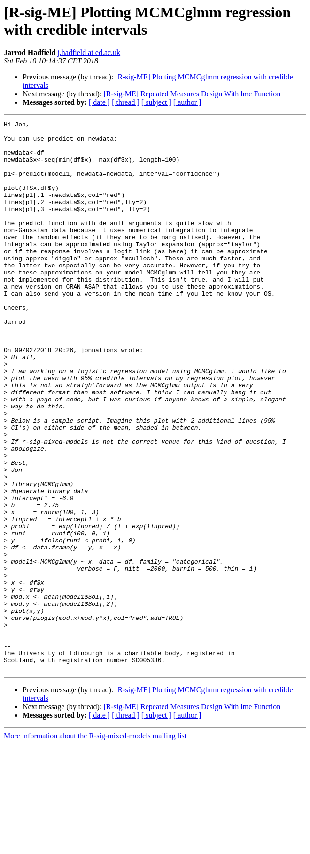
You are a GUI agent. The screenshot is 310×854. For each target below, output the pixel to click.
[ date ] (99, 102)
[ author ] (187, 102)
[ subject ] (156, 102)
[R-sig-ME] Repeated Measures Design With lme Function (191, 94)
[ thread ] (126, 102)
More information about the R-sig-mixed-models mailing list (95, 846)
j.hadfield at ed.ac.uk (88, 52)
